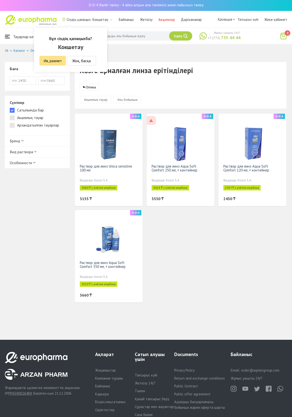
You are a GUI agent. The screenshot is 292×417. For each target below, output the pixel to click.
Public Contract (186, 386)
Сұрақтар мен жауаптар (154, 406)
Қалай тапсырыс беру (152, 399)
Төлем (140, 391)
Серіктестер (105, 410)
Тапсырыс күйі (247, 19)
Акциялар (166, 19)
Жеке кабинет (275, 19)
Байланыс (126, 19)
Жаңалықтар (105, 370)
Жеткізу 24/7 (145, 383)
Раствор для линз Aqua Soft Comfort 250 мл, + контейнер (174, 168)
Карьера (102, 394)
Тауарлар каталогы (25, 36)
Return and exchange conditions (199, 378)
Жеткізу (146, 19)
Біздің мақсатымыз (110, 402)
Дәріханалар (191, 19)
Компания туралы (109, 378)
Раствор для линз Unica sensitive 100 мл (106, 168)
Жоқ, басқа (81, 60)
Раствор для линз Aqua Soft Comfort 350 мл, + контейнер (103, 264)
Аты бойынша (127, 99)
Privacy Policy (184, 370)
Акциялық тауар (96, 99)
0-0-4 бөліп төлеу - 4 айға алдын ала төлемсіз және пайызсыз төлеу (146, 4)
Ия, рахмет (53, 60)
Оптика (91, 87)
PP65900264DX (20, 393)
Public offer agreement (192, 394)
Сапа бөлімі (144, 414)
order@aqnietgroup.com (260, 370)
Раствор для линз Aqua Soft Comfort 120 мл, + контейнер (246, 168)
